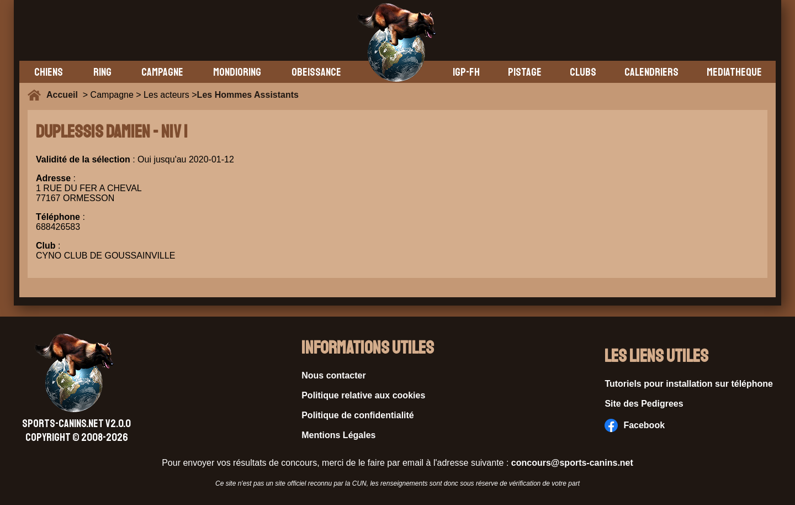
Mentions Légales (338, 435)
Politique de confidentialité (357, 415)
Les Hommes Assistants (248, 94)
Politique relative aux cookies (363, 395)
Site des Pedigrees (644, 403)
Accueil (64, 94)
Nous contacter (333, 375)
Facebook (635, 425)
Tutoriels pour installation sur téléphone (689, 383)
